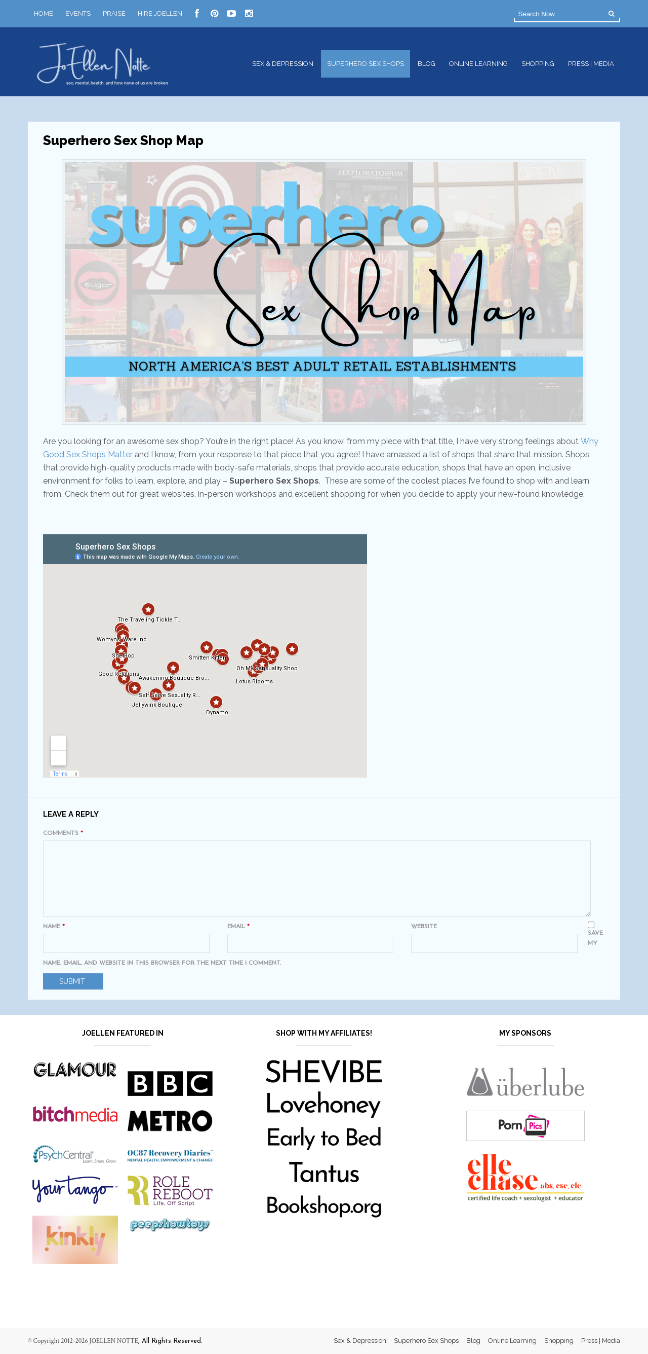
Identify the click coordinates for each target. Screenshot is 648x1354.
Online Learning (478, 63)
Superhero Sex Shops (365, 63)
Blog (426, 63)
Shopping (537, 63)
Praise (114, 13)
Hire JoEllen (160, 13)
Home (43, 13)
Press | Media (591, 63)
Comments (63, 833)
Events (78, 13)
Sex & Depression (282, 63)
